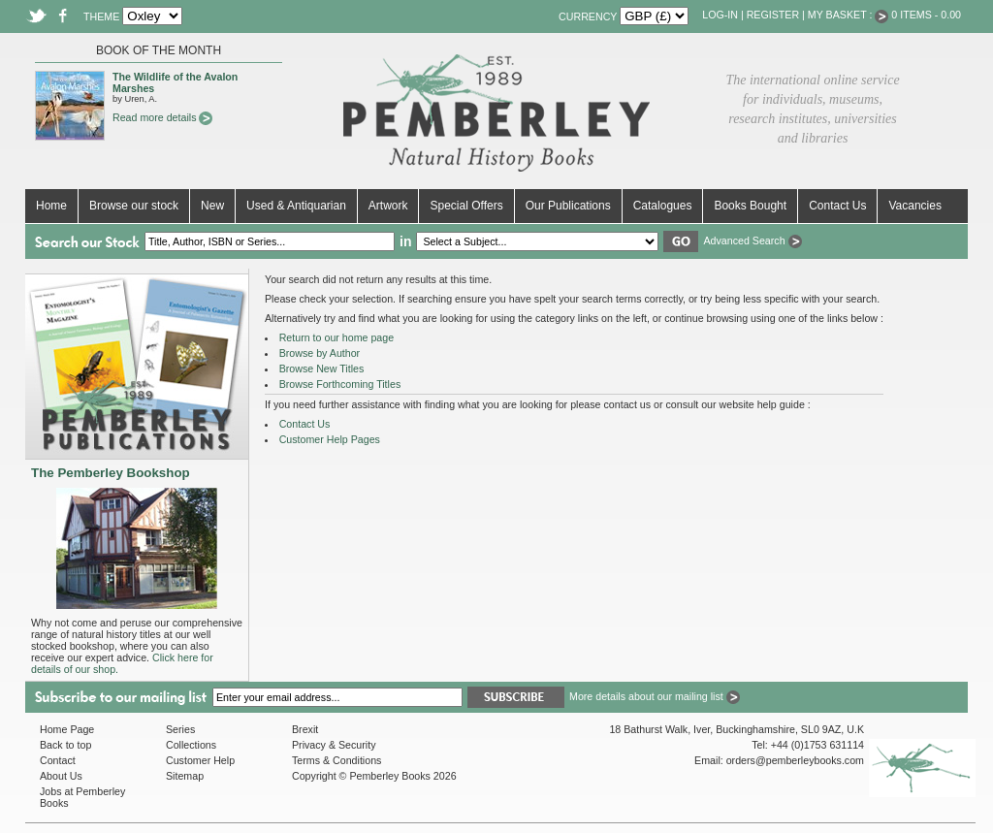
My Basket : (848, 14)
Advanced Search (752, 240)
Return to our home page (336, 337)
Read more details (162, 117)
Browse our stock (133, 205)
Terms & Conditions (336, 760)
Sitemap (185, 776)
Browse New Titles (322, 368)
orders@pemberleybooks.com (795, 760)
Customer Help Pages (329, 439)
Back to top (65, 745)
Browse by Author (320, 353)
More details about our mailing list (654, 696)
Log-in (720, 14)
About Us (61, 776)
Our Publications (568, 205)
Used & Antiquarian (296, 205)
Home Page (67, 729)
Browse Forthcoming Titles (340, 384)
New (212, 205)
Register (773, 14)
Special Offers (466, 205)
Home (51, 205)
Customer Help (200, 760)
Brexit (305, 729)
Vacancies (914, 205)
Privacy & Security (333, 745)
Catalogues (662, 205)
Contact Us (837, 205)
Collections (191, 745)
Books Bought (750, 205)
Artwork (388, 205)
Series (180, 729)
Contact (58, 760)
